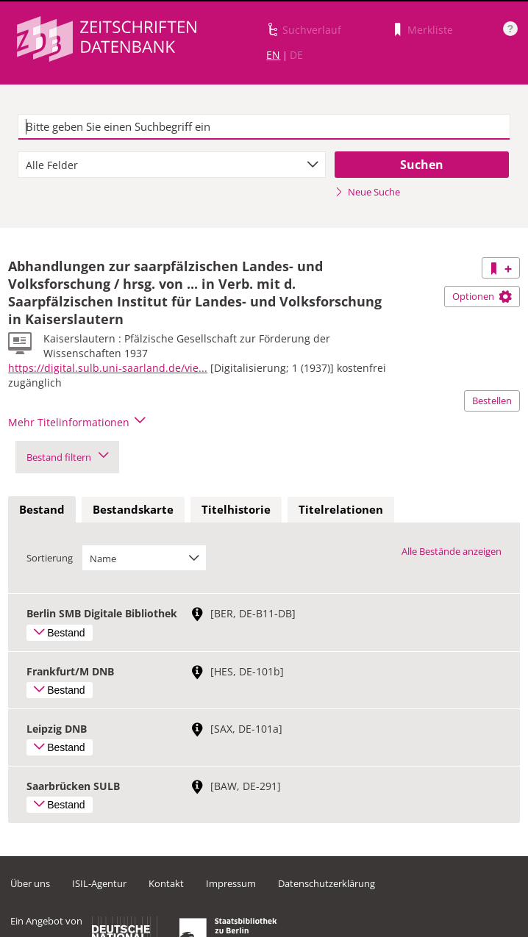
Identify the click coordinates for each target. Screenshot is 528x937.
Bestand (42, 509)
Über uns (30, 883)
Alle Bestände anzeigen (452, 551)
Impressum (231, 883)
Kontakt (166, 883)
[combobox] (172, 164)
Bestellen (492, 400)
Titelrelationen (341, 509)
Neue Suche (367, 191)
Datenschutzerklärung (326, 883)
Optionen (482, 296)
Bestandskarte (133, 509)
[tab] (42, 510)
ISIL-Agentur (99, 883)
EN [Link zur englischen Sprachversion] (273, 55)
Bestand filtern (67, 457)
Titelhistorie (236, 509)
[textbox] (264, 127)
